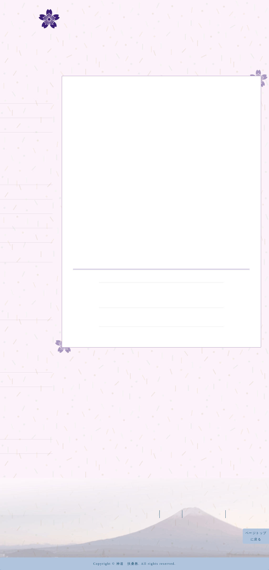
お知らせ (80, 94)
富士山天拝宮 (204, 514)
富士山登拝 (114, 50)
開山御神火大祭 (17, 379)
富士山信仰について (22, 110)
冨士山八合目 (168, 50)
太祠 (6, 431)
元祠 (6, 364)
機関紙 (213, 50)
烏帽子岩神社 (15, 327)
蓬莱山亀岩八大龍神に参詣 (24, 271)
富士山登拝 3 (15, 206)
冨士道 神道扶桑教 (134, 21)
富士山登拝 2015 (18, 235)
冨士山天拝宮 (15, 312)
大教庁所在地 (15, 460)
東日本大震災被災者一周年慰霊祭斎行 (161, 317)
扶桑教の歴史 (60, 50)
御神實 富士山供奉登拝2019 (25, 252)
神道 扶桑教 (127, 564)
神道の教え (12, 96)
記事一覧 (248, 50)
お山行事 (10, 220)
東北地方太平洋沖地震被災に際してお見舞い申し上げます (160, 104)
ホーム (15, 50)
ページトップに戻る (256, 536)
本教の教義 (12, 124)
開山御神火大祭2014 (22, 393)
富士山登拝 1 (14, 177)
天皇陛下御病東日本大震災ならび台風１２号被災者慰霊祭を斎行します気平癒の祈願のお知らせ (161, 295)
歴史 (6, 139)
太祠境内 (10, 446)
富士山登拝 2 (15, 191)
